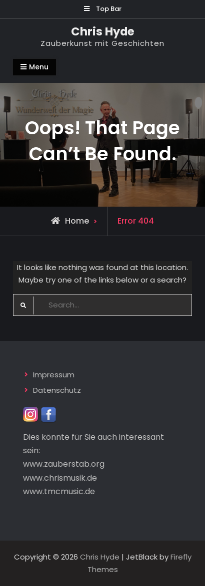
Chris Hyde (102, 31)
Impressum (53, 374)
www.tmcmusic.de (59, 491)
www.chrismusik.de (60, 478)
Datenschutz (57, 390)
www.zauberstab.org (63, 464)
